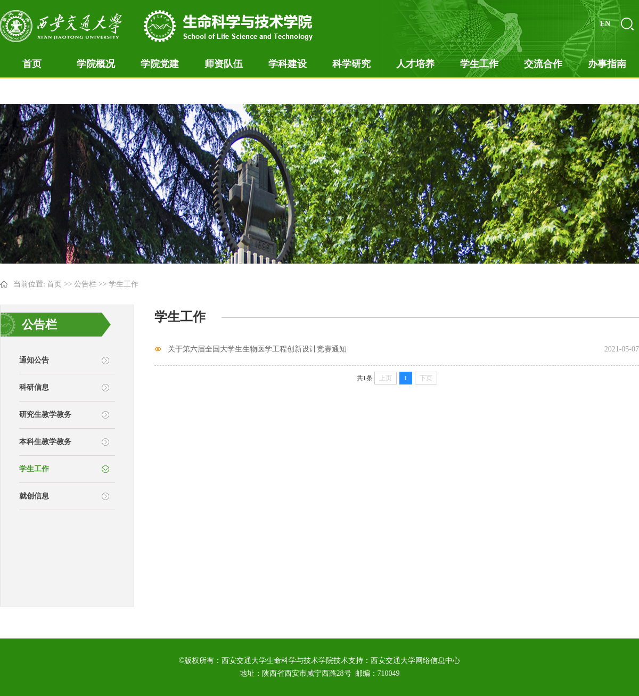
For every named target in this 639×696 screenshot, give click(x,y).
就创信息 (34, 496)
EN (605, 24)
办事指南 (607, 64)
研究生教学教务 (45, 415)
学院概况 (96, 64)
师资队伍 (223, 64)
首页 (32, 64)
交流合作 (543, 64)
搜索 (627, 24)
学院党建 (160, 64)
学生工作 (479, 64)
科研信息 (34, 387)
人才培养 (415, 64)
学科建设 (287, 64)
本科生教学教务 (45, 442)
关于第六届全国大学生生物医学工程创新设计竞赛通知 (257, 349)
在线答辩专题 (32, 90)
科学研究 (351, 64)
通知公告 (34, 360)
